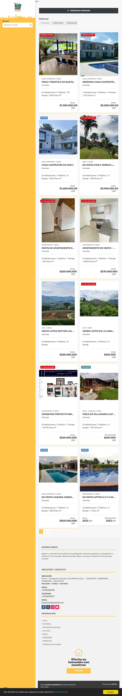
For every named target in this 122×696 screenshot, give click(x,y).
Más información (67, 692)
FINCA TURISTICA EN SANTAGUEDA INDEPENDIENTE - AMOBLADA (58, 82)
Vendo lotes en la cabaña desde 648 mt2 (99, 331)
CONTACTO (47, 641)
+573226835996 (48, 590)
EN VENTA (47, 624)
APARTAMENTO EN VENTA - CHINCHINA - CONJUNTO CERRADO (99, 248)
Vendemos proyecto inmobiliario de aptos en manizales (58, 414)
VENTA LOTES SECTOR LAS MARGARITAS (58, 331)
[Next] (49, 531)
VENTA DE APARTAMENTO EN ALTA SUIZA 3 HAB (58, 248)
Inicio (45, 621)
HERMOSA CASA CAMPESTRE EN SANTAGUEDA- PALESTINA (99, 82)
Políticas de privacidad (52, 644)
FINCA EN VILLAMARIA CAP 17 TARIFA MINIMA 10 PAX (99, 414)
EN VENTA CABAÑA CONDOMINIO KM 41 (58, 497)
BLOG (45, 634)
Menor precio (57, 23)
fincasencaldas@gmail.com (53, 602)
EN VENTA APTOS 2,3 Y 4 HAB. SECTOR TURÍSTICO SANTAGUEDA (99, 497)
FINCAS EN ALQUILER (51, 627)
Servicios (46, 631)
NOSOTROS (47, 638)
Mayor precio (71, 23)
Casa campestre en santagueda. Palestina (58, 165)
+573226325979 (48, 596)
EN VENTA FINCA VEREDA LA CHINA (99, 165)
